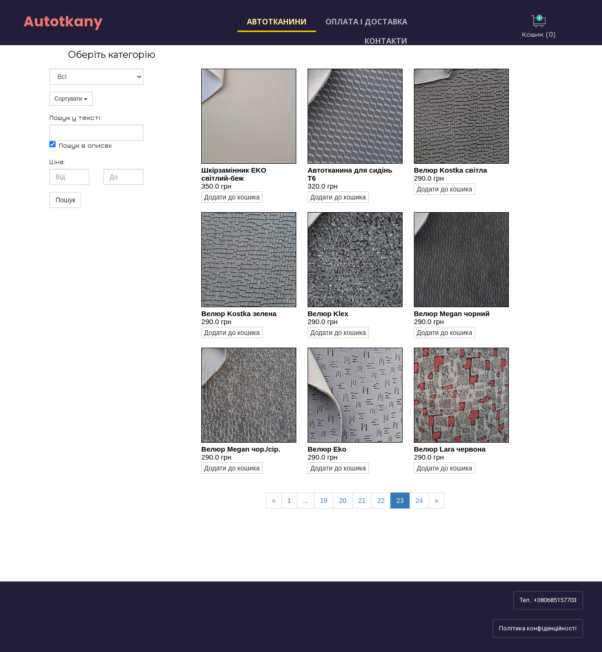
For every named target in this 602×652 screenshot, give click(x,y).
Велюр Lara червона (450, 449)
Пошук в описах (80, 145)
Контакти (385, 41)
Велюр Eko (327, 449)
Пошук (65, 200)
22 (381, 500)
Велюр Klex (328, 314)
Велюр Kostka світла (450, 170)
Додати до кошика (232, 197)
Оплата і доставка (366, 21)
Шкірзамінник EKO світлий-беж (233, 174)
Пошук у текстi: (75, 117)
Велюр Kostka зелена (239, 314)
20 (343, 500)
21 (362, 500)
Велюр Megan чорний (452, 314)
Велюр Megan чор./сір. (240, 449)
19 (324, 500)
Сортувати (71, 98)
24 (419, 500)
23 (400, 500)
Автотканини (277, 21)
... (306, 500)
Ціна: (57, 162)
